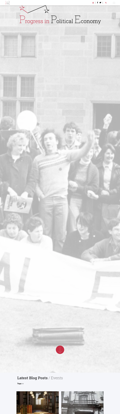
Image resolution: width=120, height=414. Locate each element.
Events (57, 377)
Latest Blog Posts (32, 377)
